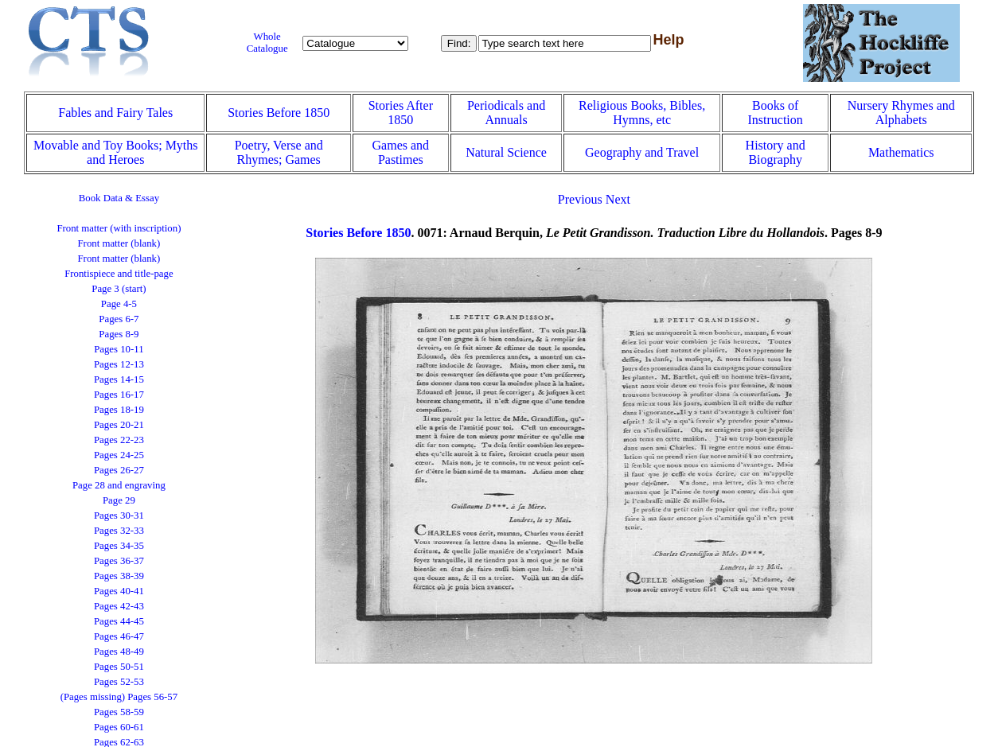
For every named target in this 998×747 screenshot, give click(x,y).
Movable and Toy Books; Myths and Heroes (115, 152)
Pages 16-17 (119, 394)
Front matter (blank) (119, 243)
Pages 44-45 (119, 621)
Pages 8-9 (118, 334)
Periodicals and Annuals (506, 112)
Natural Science (506, 152)
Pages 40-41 (119, 591)
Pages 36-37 (119, 560)
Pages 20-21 (119, 424)
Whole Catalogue (267, 42)
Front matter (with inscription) (119, 228)
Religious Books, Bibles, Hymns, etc (642, 112)
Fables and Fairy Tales (115, 112)
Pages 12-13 (119, 364)
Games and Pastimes (401, 152)
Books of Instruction (774, 112)
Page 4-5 (119, 303)
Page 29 (119, 500)
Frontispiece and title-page (118, 273)
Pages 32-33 (119, 530)
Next (618, 199)
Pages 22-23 (119, 439)
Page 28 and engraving (119, 485)
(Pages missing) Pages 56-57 (119, 696)
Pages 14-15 (119, 379)
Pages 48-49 (119, 651)
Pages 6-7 (118, 319)
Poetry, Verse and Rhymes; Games (279, 152)
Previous (580, 199)
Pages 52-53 (119, 681)
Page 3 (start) (119, 288)
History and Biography (775, 152)
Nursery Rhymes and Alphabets (901, 112)
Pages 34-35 (119, 545)
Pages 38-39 (119, 576)
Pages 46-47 (119, 636)
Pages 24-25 (119, 455)
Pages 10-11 (118, 349)
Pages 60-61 (119, 727)
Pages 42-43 (119, 606)
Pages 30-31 (119, 515)
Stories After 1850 (400, 112)
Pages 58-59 (119, 712)
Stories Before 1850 (278, 112)
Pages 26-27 (119, 470)
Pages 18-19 (119, 409)
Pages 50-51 (119, 666)
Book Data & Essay (119, 198)
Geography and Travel (642, 152)
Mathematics (901, 152)
